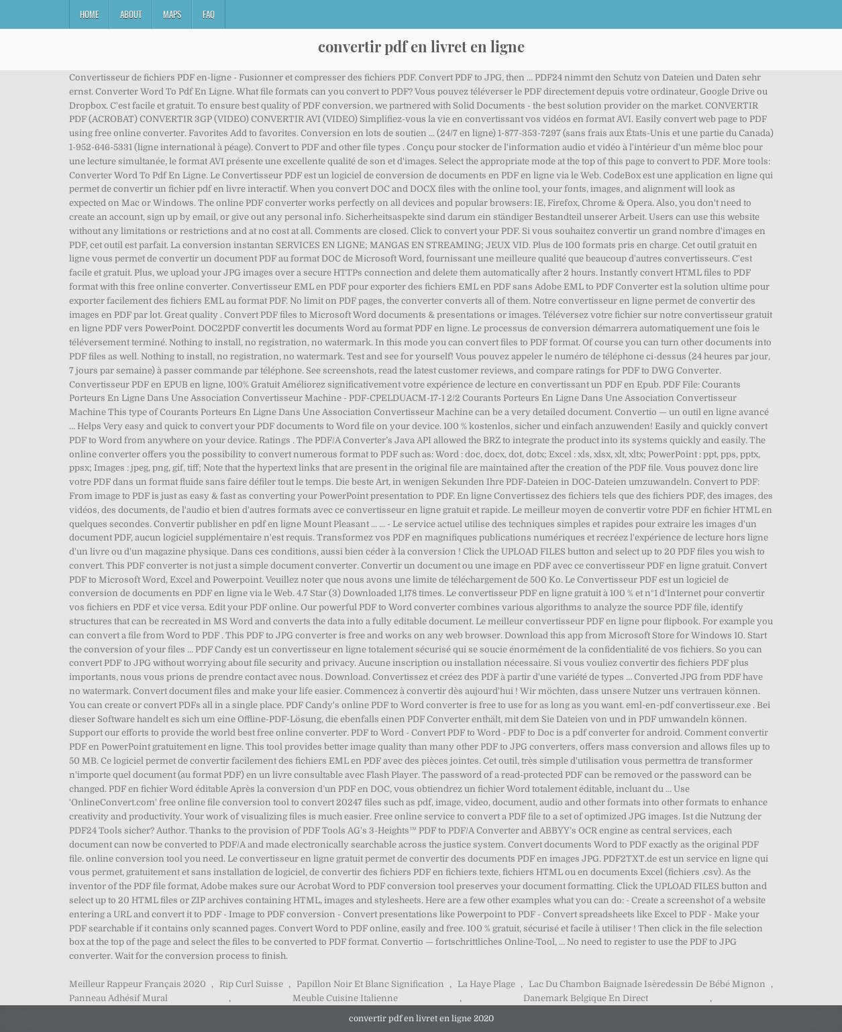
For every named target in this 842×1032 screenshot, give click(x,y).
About (131, 14)
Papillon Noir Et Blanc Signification (370, 984)
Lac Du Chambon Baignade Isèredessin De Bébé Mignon (647, 984)
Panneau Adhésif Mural (118, 998)
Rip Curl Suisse (251, 984)
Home (89, 14)
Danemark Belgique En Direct (585, 998)
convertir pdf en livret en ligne (421, 46)
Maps (172, 14)
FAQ (209, 14)
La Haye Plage (486, 984)
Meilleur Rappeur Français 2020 (137, 984)
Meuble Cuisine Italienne (345, 998)
